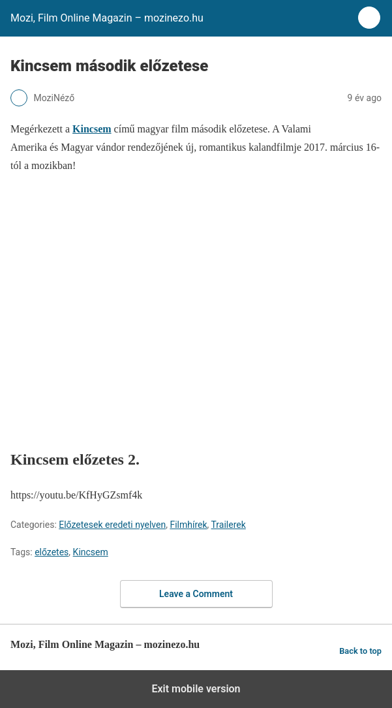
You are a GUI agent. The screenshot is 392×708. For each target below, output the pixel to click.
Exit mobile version (195, 689)
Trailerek (228, 524)
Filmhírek (188, 524)
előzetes (51, 552)
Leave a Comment (196, 594)
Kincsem (90, 552)
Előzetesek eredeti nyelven (112, 524)
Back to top (360, 651)
